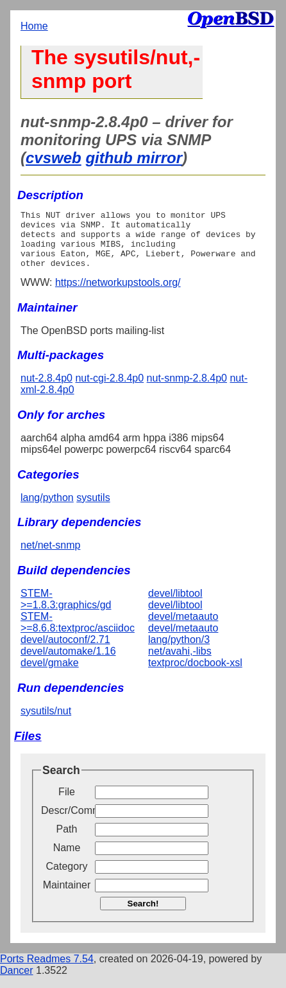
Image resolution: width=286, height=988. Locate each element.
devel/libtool (175, 604)
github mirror (133, 157)
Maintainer (67, 896)
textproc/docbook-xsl (195, 674)
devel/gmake (50, 674)
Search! (143, 915)
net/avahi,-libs (180, 662)
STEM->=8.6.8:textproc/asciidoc (78, 633)
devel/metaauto (183, 627)
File (66, 803)
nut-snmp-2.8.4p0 (187, 389)
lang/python (47, 509)
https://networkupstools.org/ (118, 293)
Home (34, 26)
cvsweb (53, 157)
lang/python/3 (179, 651)
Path (67, 840)
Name (67, 859)
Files (28, 747)
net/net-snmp (50, 556)
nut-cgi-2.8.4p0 (109, 389)
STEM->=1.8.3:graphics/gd (66, 610)
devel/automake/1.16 (68, 662)
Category (67, 877)
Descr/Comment (66, 821)
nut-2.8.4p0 (46, 389)
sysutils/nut (46, 722)
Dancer (16, 981)
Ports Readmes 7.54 (47, 970)
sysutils (93, 509)
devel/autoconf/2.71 (65, 651)
